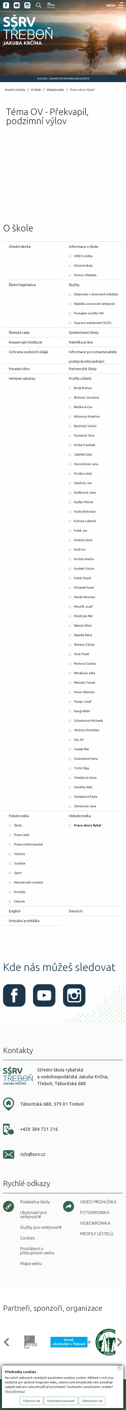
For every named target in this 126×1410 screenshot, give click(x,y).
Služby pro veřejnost (39, 1227)
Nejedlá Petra (83, 635)
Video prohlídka (98, 1201)
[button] (8, 1342)
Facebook (6, 5)
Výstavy (19, 854)
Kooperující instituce (25, 342)
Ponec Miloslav (84, 692)
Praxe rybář (22, 835)
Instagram (27, 5)
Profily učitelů (80, 378)
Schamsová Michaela (88, 720)
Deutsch (75, 911)
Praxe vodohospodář (28, 844)
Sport (18, 873)
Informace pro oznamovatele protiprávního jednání (93, 353)
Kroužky (19, 892)
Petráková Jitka (84, 673)
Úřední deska (20, 246)
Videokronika (55, 89)
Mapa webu (31, 1263)
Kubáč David (82, 578)
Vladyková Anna (85, 777)
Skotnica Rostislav (86, 730)
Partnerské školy (83, 369)
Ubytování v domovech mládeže (96, 294)
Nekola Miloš (83, 625)
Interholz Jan (83, 483)
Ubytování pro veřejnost (33, 1214)
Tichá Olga (81, 768)
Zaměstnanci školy (84, 332)
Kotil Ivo (79, 549)
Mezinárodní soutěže (28, 882)
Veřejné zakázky (22, 378)
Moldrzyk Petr (83, 616)
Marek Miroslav (84, 597)
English (14, 911)
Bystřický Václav (85, 426)
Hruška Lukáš (83, 473)
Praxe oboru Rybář (82, 89)
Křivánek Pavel (84, 587)
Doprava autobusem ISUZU (92, 322)
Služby (74, 285)
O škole (36, 89)
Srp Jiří (78, 739)
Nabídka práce (81, 342)
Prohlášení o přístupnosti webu (37, 1250)
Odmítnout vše (92, 1401)
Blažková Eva (83, 407)
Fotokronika (19, 816)
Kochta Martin (84, 559)
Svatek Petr (81, 749)
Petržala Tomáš (84, 682)
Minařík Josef (83, 606)
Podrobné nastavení (61, 1401)
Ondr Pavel (81, 654)
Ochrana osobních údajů (28, 352)
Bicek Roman (83, 388)
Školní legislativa (22, 285)
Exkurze (19, 901)
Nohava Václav (84, 644)
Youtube (17, 5)
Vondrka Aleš (83, 787)
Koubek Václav (84, 568)
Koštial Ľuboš (83, 540)
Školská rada (19, 332)
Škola (18, 825)
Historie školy (83, 265)
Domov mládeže (85, 275)
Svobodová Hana (86, 758)
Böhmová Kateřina (87, 416)
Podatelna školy (35, 1201)
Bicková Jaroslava (86, 397)
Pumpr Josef (82, 701)
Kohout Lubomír (85, 521)
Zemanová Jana (85, 806)
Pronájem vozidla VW (89, 313)
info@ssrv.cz (32, 1154)
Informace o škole (83, 246)
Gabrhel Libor (83, 454)
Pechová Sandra (85, 663)
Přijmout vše (31, 1401)
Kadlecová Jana (85, 492)
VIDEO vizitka (83, 256)
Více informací (15, 1391)
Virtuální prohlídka (24, 921)
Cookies (27, 1238)
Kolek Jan (80, 530)
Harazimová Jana (86, 464)
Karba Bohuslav (85, 511)
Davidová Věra (84, 435)
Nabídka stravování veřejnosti (94, 303)
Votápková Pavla (85, 796)
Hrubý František (84, 445)
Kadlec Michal (83, 502)
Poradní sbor (19, 369)
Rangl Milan (82, 711)
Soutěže (19, 863)
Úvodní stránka (15, 89)
